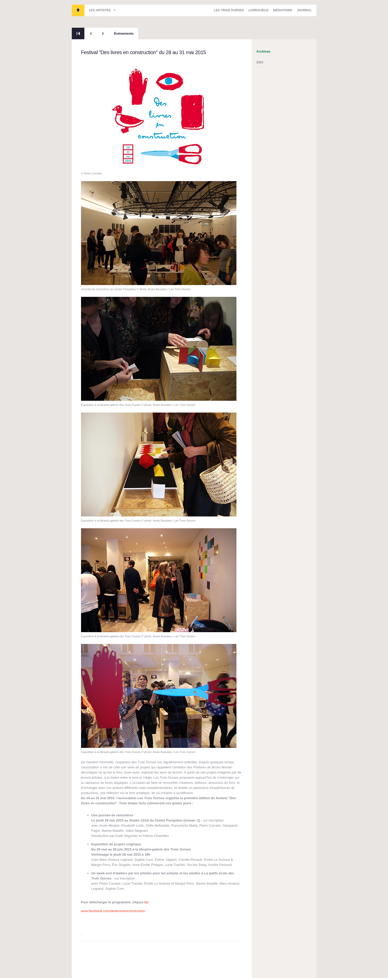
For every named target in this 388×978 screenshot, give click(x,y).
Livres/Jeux (258, 10)
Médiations (282, 10)
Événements (124, 33)
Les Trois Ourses (78, 10)
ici (146, 902)
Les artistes (100, 10)
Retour (78, 33)
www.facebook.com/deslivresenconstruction (113, 911)
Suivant (103, 33)
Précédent (90, 33)
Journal (304, 10)
